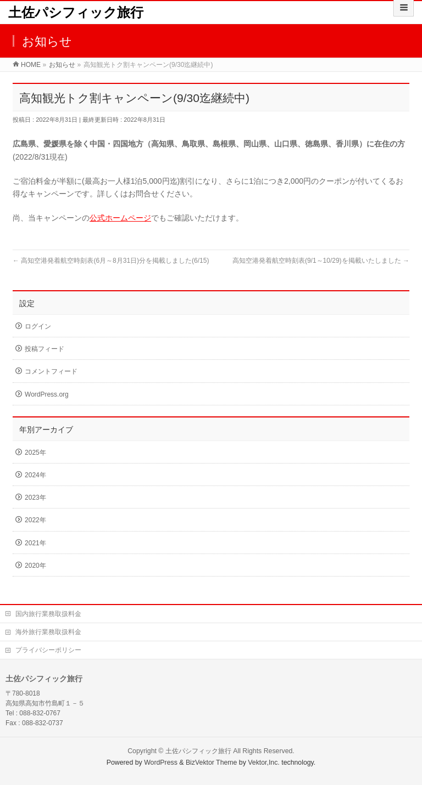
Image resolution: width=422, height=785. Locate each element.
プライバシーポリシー (48, 650)
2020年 (35, 565)
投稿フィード (44, 349)
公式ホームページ (120, 217)
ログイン (38, 326)
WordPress (160, 762)
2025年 (35, 452)
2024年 (35, 475)
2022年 (35, 520)
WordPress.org (47, 394)
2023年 (35, 497)
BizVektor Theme (211, 762)
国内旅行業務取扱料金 (48, 614)
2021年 (35, 543)
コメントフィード (51, 371)
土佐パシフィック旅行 (75, 12)
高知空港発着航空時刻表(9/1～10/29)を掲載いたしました (320, 260)
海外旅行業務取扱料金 (48, 632)
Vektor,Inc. (264, 762)
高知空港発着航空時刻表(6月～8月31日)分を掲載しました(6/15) (111, 260)
